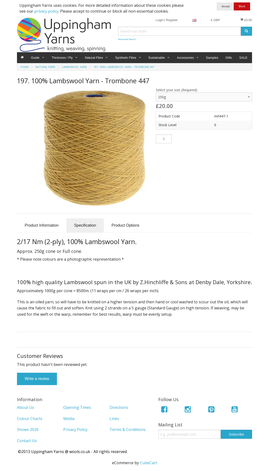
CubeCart (148, 462)
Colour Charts (29, 418)
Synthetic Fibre (125, 57)
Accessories (185, 57)
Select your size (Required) (176, 90)
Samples (212, 57)
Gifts (229, 57)
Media (68, 418)
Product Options (125, 225)
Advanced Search (127, 39)
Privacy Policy (75, 429)
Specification (85, 225)
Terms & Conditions (128, 429)
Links (114, 418)
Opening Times (77, 407)
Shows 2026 (28, 429)
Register (172, 20)
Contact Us (27, 440)
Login (159, 20)
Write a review (37, 379)
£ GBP (215, 20)
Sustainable (156, 57)
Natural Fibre (94, 57)
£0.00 (246, 20)
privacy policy (46, 11)
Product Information (42, 225)
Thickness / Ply (62, 57)
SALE (243, 57)
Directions (119, 407)
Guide (35, 57)
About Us (25, 407)
